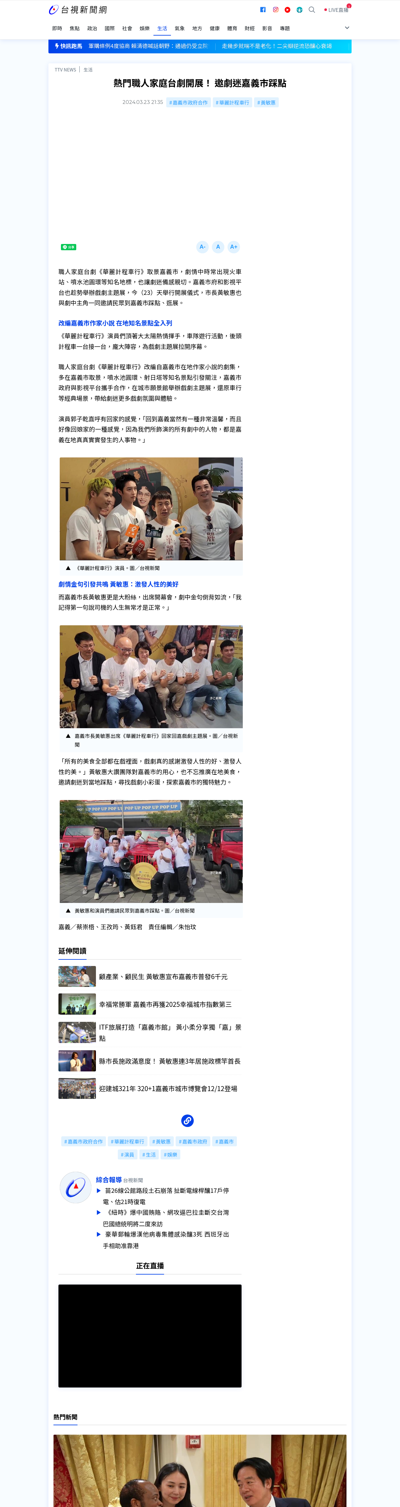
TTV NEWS (65, 61)
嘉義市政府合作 (190, 94)
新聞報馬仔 (126, 1441)
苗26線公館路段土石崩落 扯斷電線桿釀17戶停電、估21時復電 (178, 1187)
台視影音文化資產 (68, 1423)
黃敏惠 (268, 94)
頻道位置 (58, 1432)
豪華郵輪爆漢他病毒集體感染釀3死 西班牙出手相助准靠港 (178, 1229)
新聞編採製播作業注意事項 (209, 1423)
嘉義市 (226, 1133)
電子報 (186, 1441)
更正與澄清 (126, 1423)
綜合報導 (121, 1171)
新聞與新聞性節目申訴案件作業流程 (219, 1432)
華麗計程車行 (234, 94)
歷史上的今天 (129, 1449)
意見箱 (121, 1432)
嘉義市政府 (194, 1133)
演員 (129, 1146)
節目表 (55, 1441)
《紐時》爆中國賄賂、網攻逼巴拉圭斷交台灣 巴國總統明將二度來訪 (178, 1208)
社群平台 (58, 1449)
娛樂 (172, 1146)
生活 (87, 61)
